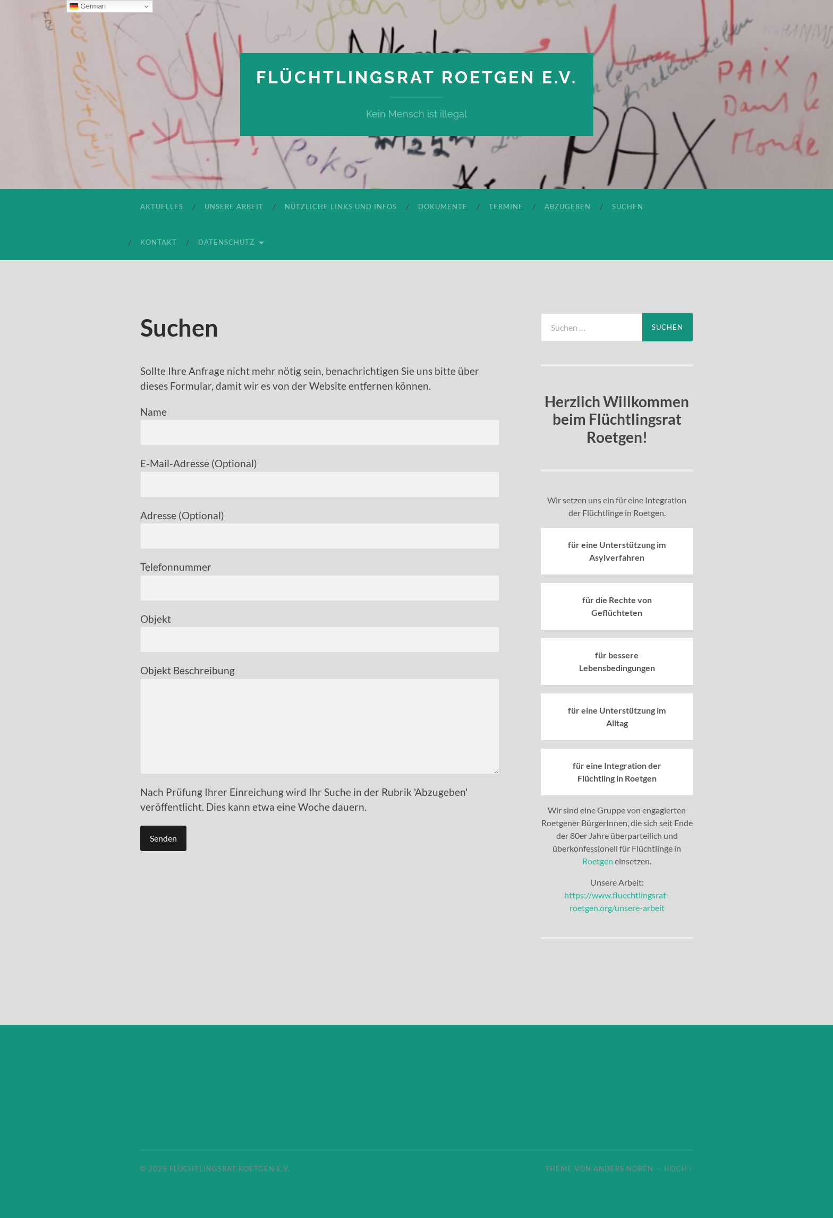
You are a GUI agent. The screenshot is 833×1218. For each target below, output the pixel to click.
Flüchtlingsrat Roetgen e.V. (416, 77)
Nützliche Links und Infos (341, 206)
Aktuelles (161, 206)
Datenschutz (226, 242)
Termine (506, 206)
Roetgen (597, 861)
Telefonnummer (319, 581)
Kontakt (158, 242)
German (88, 6)
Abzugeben (568, 206)
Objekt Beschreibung (319, 719)
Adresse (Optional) (319, 529)
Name (319, 426)
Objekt (319, 633)
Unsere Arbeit (234, 206)
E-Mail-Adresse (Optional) (319, 477)
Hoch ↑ (678, 1168)
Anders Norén (623, 1168)
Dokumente (443, 206)
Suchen (627, 206)
